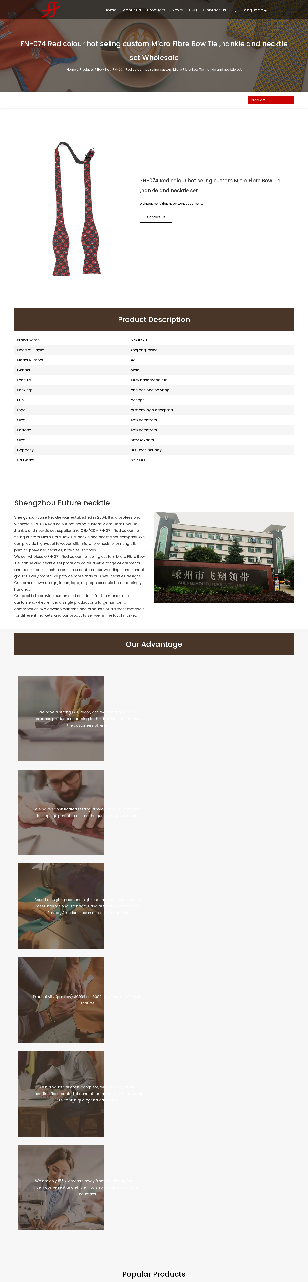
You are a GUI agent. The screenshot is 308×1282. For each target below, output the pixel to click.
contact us (156, 217)
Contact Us (214, 10)
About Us (132, 10)
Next (299, 954)
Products (156, 10)
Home (110, 10)
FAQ (193, 10)
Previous (8, 954)
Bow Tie (103, 69)
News (177, 10)
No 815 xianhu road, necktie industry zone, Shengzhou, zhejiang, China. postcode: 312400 (238, 1251)
